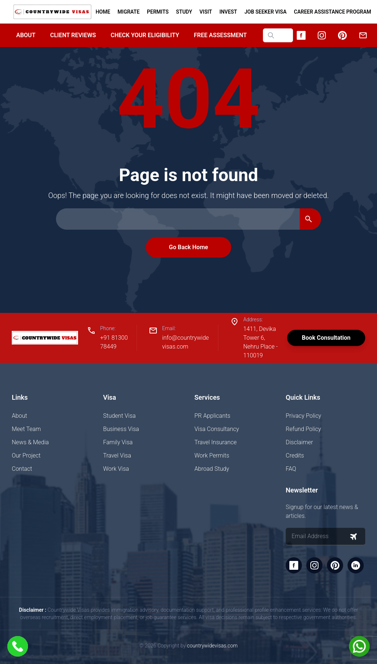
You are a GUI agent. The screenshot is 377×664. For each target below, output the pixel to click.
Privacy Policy (303, 415)
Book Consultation (326, 337)
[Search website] (278, 35)
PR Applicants (212, 415)
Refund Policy (303, 428)
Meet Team (26, 428)
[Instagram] (322, 35)
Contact (22, 468)
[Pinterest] (342, 35)
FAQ (291, 468)
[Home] (52, 12)
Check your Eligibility (144, 35)
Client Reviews (73, 35)
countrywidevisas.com (212, 646)
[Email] (363, 35)
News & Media (30, 442)
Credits (295, 455)
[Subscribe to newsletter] (353, 536)
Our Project (26, 455)
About (25, 35)
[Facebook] (301, 35)
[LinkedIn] (356, 565)
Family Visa (118, 442)
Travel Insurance (215, 442)
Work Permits (211, 455)
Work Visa (116, 468)
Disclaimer (299, 442)
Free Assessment (220, 35)
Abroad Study (211, 468)
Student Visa (119, 415)
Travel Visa (117, 455)
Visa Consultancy (216, 428)
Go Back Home (188, 247)
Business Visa (121, 428)
